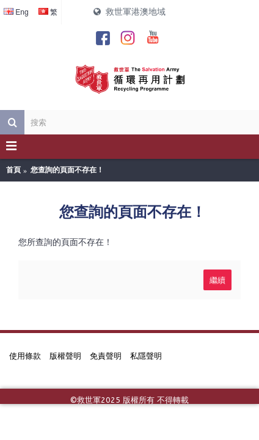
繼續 (217, 279)
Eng (16, 12)
